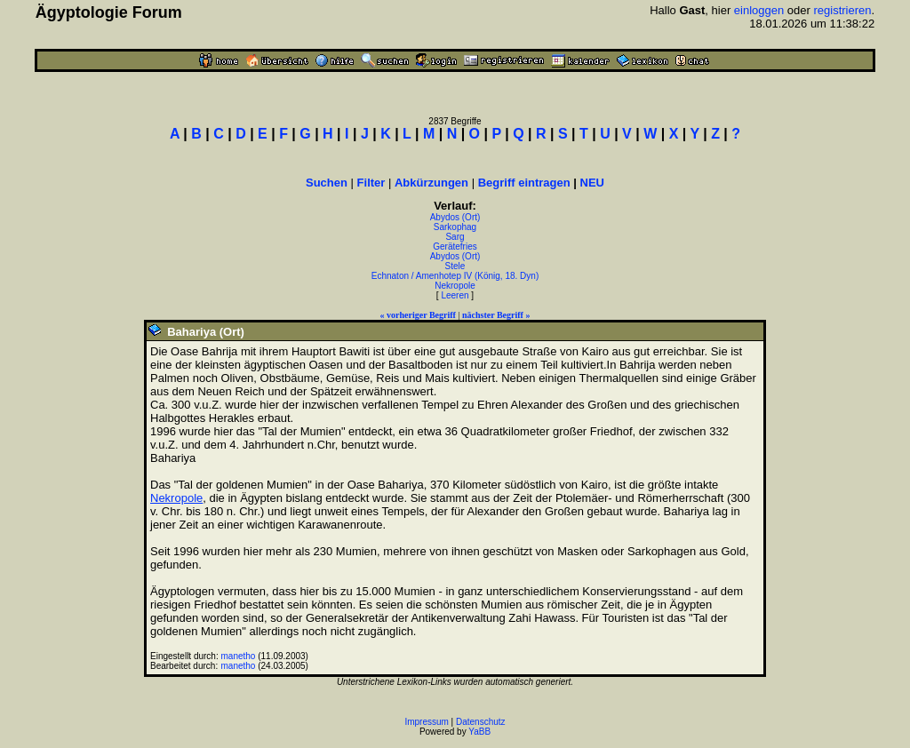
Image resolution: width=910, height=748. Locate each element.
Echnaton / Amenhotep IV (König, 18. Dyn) (455, 276)
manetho (238, 656)
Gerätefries (454, 246)
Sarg (454, 237)
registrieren (843, 10)
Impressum (426, 722)
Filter (371, 182)
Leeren (454, 295)
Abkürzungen (431, 182)
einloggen (759, 10)
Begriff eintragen (524, 182)
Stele (455, 266)
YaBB (479, 731)
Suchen (326, 182)
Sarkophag (455, 227)
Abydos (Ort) (455, 217)
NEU (592, 182)
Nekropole (455, 285)
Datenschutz (481, 722)
